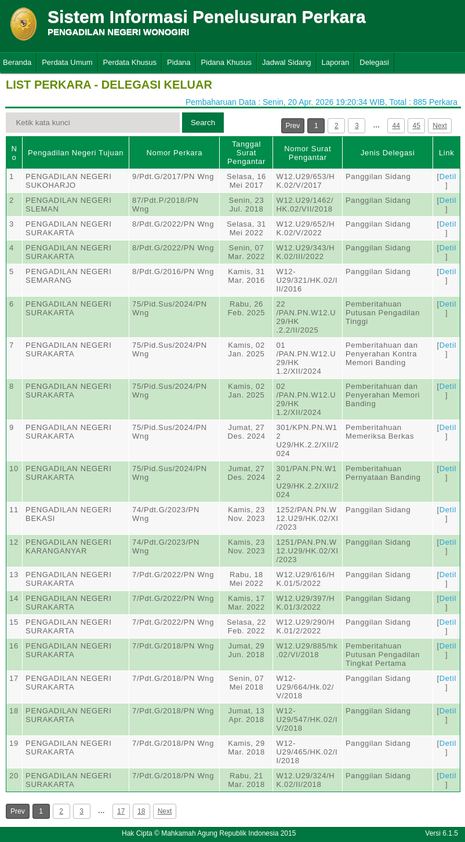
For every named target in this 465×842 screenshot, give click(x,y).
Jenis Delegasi (388, 152)
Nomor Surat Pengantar (307, 153)
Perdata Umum (67, 62)
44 (396, 126)
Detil (447, 176)
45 (416, 126)
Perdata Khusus (130, 62)
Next (440, 126)
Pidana (178, 62)
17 (121, 811)
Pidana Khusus (226, 62)
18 (141, 811)
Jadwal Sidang (286, 62)
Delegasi (374, 62)
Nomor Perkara (174, 152)
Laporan (336, 62)
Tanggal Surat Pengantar (246, 153)
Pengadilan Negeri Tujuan (75, 152)
